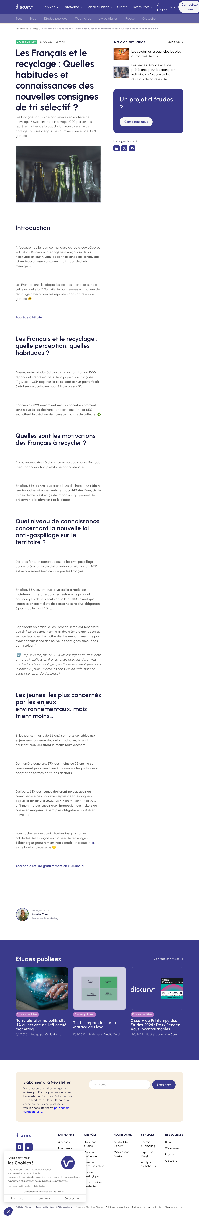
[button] (50, 7)
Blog (35, 28)
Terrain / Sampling (148, 1144)
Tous (19, 18)
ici (92, 843)
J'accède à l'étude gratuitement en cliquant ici (50, 866)
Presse (169, 1154)
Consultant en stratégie (93, 1184)
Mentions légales (174, 1207)
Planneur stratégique (91, 1174)
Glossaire (171, 1160)
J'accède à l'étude (29, 317)
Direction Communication (94, 1164)
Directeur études (90, 1144)
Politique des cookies (117, 1207)
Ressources (22, 28)
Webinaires (172, 1148)
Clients (122, 7)
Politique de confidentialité (146, 1207)
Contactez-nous (136, 122)
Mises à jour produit (121, 1154)
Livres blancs (108, 18)
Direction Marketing (90, 1154)
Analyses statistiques (148, 1164)
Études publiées (55, 18)
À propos (162, 7)
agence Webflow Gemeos (91, 1207)
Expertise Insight (147, 1154)
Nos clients (65, 1148)
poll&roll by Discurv (121, 1144)
